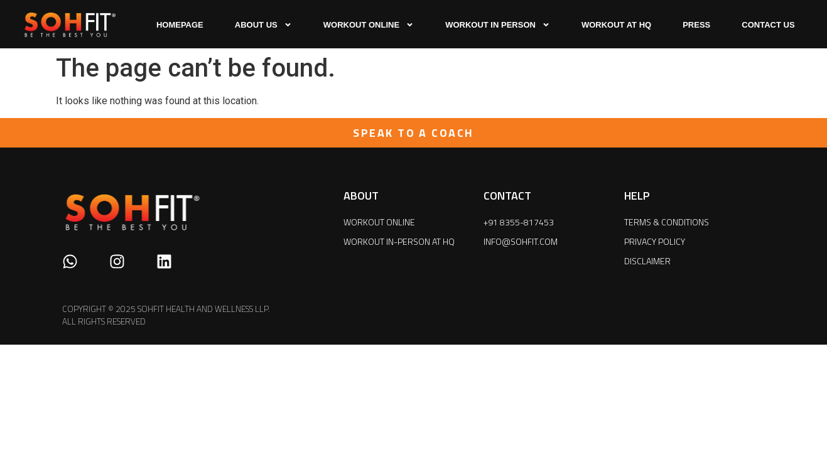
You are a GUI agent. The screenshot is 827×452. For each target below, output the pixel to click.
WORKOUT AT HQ (616, 25)
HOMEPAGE (179, 25)
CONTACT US (768, 25)
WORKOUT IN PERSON (497, 24)
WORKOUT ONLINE (368, 24)
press (696, 25)
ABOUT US (263, 24)
